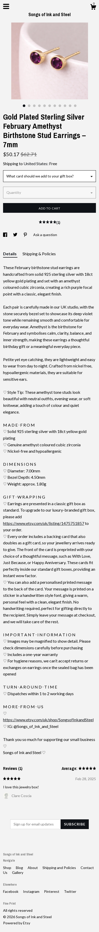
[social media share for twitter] (15, 234)
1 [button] (24, 105)
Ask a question (45, 234)
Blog (20, 867)
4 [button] (39, 105)
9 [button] (65, 105)
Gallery (17, 872)
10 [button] (70, 105)
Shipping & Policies (39, 253)
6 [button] (49, 105)
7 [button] (54, 105)
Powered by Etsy (16, 923)
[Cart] (93, 8)
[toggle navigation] (6, 6)
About (33, 867)
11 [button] (75, 105)
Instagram (31, 891)
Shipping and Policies (59, 867)
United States (35, 163)
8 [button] (60, 105)
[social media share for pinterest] (25, 234)
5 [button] (44, 105)
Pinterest (52, 891)
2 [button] (29, 105)
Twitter (70, 891)
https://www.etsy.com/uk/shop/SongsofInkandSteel (48, 719)
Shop (7, 867)
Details (10, 253)
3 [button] (34, 105)
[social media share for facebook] (5, 234)
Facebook (11, 891)
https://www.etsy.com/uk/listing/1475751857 (43, 523)
